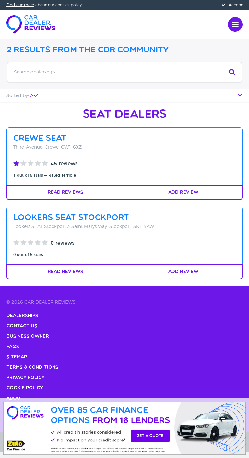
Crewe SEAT (39, 139)
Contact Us (21, 326)
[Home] (30, 23)
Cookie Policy (24, 388)
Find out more (20, 5)
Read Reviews (65, 192)
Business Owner (27, 336)
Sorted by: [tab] (124, 95)
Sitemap (16, 357)
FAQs (12, 346)
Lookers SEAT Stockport (71, 218)
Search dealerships (124, 72)
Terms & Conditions (32, 367)
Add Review (183, 192)
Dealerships (22, 315)
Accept (232, 5)
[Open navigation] (235, 23)
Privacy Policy (25, 377)
